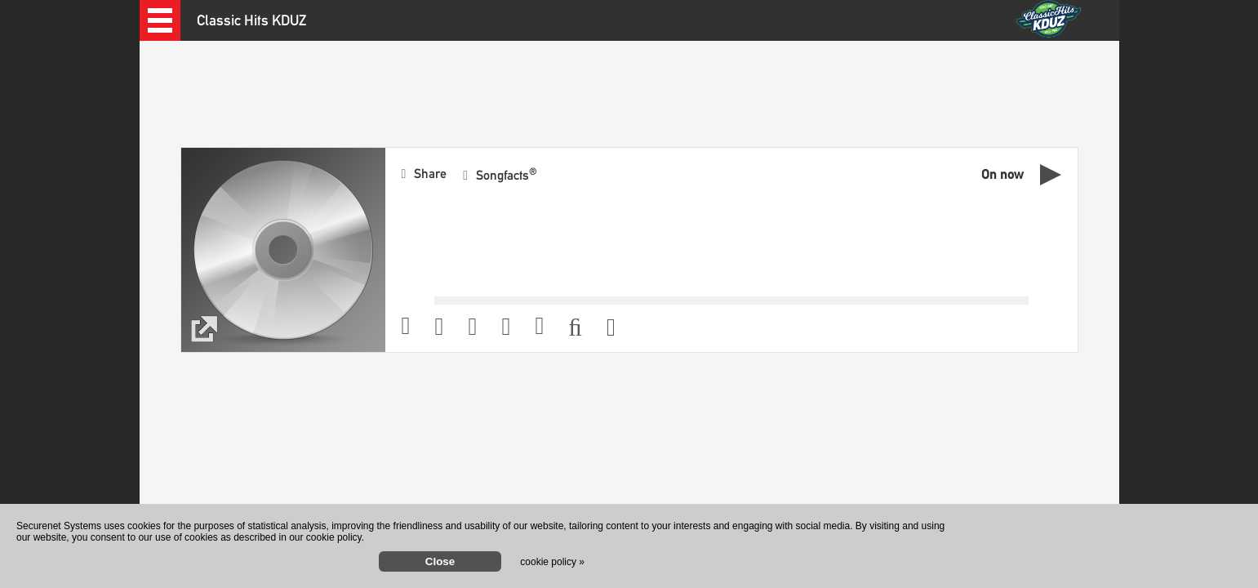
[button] (160, 20)
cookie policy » (552, 562)
